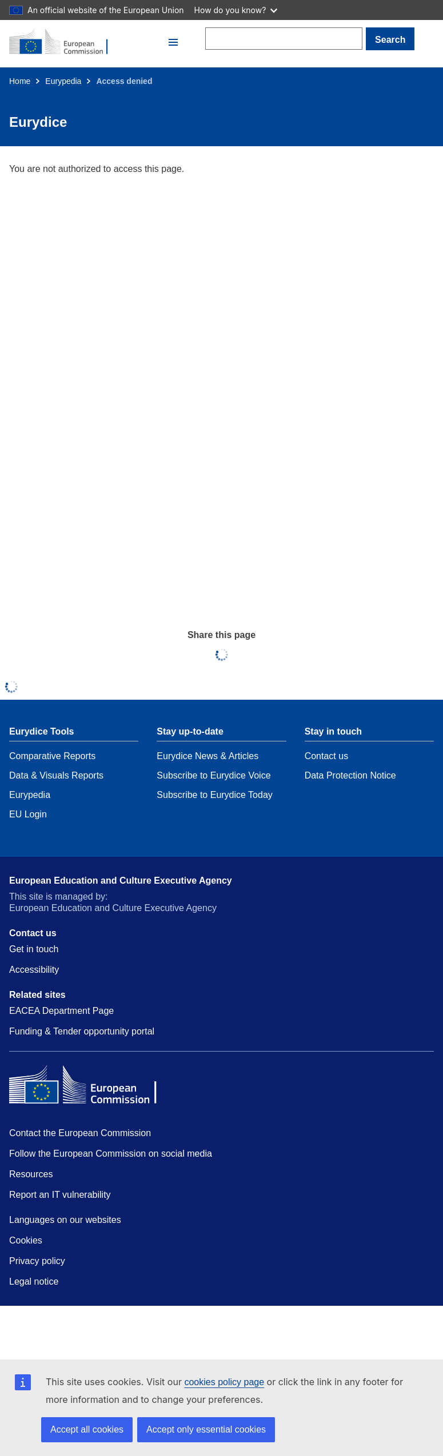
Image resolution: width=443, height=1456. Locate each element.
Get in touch (33, 949)
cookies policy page (224, 1382)
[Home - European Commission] (87, 42)
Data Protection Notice (350, 775)
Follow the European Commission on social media (110, 1153)
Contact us (326, 756)
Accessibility (34, 969)
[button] (173, 42)
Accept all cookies (86, 1429)
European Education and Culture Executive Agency (120, 880)
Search (390, 40)
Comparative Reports (52, 756)
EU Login (28, 814)
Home (19, 81)
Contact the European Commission (80, 1133)
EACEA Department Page (61, 1011)
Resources (31, 1174)
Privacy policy (37, 1261)
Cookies (25, 1240)
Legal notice (33, 1281)
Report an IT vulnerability (60, 1195)
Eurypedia (63, 81)
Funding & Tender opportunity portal (81, 1031)
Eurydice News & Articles (207, 756)
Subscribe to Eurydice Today (214, 795)
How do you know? (236, 10)
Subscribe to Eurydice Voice (213, 775)
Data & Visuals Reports (56, 775)
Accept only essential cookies (206, 1429)
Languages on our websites (65, 1220)
